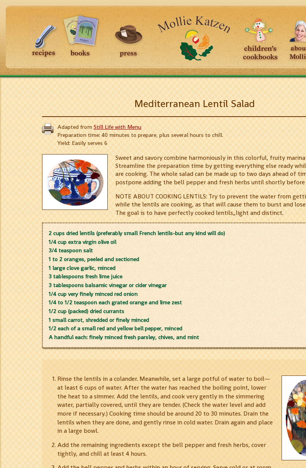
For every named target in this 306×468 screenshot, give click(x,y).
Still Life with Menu (117, 126)
